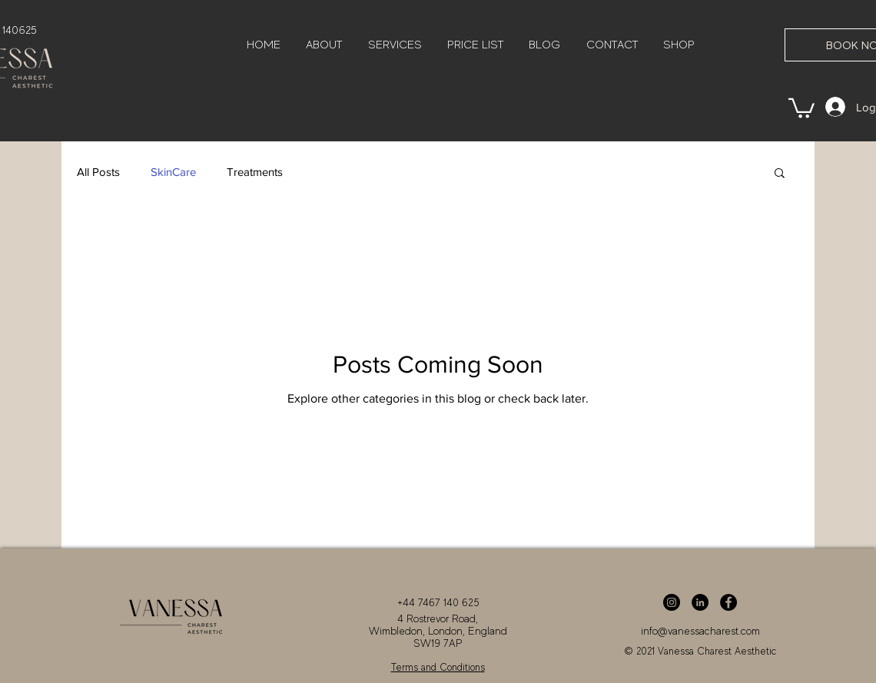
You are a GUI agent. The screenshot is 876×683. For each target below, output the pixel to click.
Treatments (255, 171)
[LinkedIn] (700, 602)
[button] (801, 107)
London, (446, 631)
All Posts (98, 171)
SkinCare (173, 171)
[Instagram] (671, 602)
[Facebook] (728, 602)
